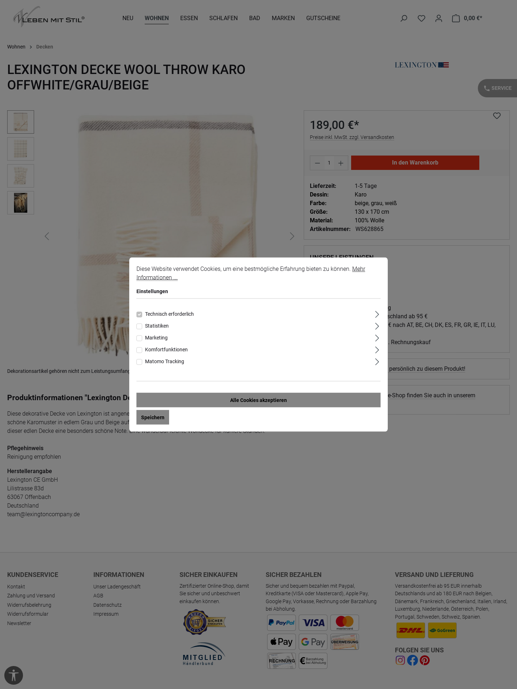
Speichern (152, 417)
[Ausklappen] (377, 313)
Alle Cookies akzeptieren (258, 400)
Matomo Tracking (164, 361)
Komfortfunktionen (166, 349)
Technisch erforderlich (169, 314)
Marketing (156, 338)
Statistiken (157, 326)
